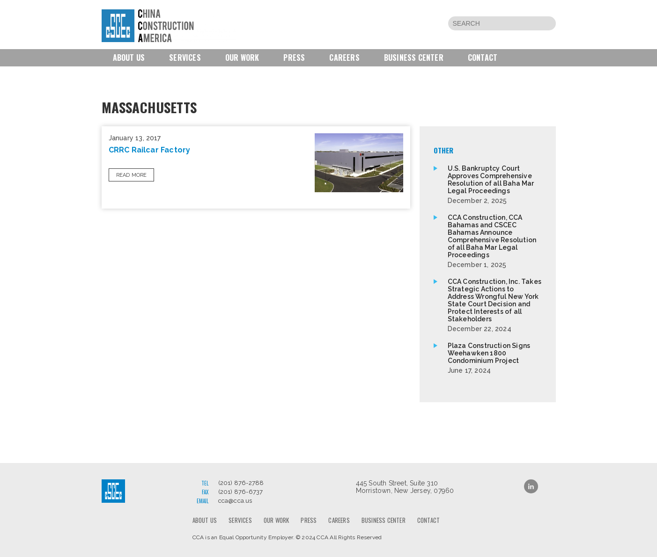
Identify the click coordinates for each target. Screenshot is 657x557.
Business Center (413, 57)
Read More (131, 175)
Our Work (242, 57)
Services (185, 57)
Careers (344, 57)
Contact (482, 57)
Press (294, 57)
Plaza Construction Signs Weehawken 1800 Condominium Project (495, 358)
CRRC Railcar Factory (150, 149)
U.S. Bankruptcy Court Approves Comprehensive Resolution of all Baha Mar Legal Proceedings (495, 184)
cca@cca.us (235, 500)
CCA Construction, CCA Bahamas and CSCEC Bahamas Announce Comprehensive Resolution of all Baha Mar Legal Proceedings (495, 241)
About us (129, 57)
